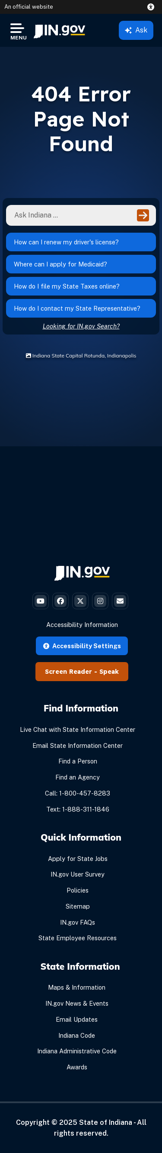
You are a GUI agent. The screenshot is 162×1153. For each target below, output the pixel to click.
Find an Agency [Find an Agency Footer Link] (77, 777)
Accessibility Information (82, 624)
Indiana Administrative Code (77, 1051)
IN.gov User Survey (78, 874)
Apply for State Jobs (78, 858)
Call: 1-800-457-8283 (77, 793)
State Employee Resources (77, 938)
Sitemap (78, 906)
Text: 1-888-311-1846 (77, 809)
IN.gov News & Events (76, 1003)
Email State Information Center (77, 745)
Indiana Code (76, 1035)
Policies (78, 890)
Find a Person (77, 761)
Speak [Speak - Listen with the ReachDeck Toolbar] (109, 672)
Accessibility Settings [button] (82, 646)
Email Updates (77, 1019)
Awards (77, 1067)
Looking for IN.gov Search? (81, 326)
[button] (152, 6)
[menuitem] (59, 30)
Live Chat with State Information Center (77, 729)
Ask (136, 30)
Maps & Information (76, 987)
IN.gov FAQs (77, 922)
